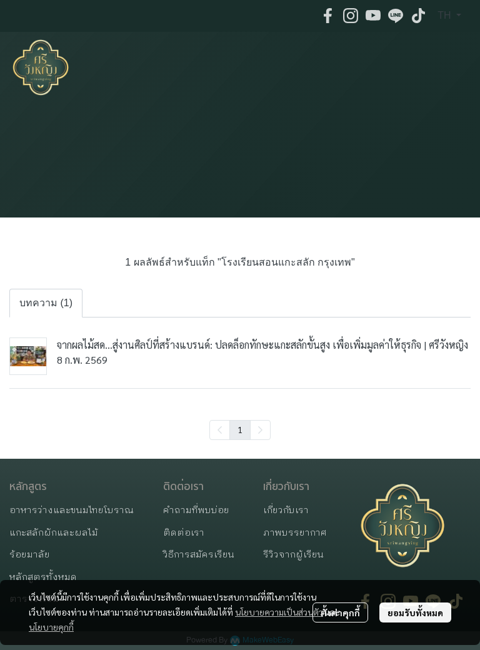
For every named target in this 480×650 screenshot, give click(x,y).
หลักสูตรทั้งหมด (43, 577)
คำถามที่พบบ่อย (196, 510)
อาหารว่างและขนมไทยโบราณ (71, 510)
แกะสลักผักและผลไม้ (53, 533)
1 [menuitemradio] (240, 429)
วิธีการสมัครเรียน (198, 554)
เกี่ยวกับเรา (286, 510)
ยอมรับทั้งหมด (415, 612)
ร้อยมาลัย (29, 554)
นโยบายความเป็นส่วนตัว (279, 612)
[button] (449, 15)
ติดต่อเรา (183, 533)
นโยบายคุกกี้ (51, 626)
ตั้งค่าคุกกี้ (340, 612)
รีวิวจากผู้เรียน (293, 554)
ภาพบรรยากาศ (294, 533)
